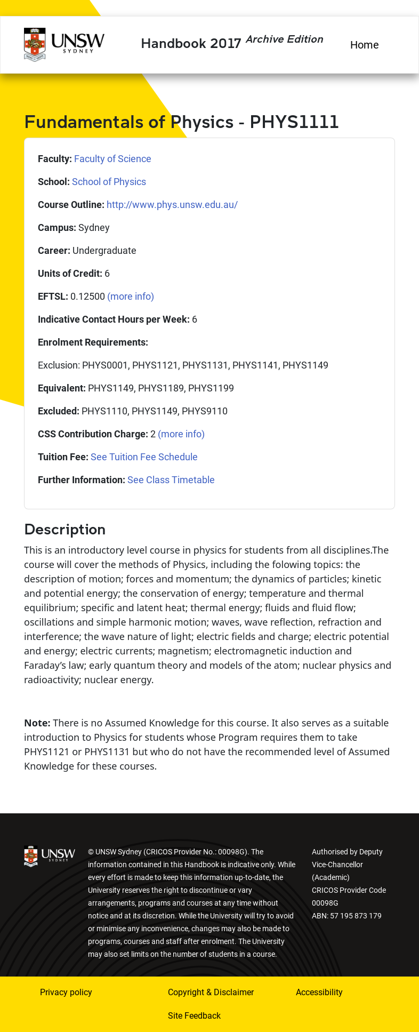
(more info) (130, 296)
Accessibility (319, 992)
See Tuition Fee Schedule (144, 456)
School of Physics (109, 181)
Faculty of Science (112, 158)
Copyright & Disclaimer (211, 992)
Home (364, 44)
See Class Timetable (171, 479)
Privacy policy (66, 992)
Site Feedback (194, 1016)
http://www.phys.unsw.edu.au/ (172, 204)
